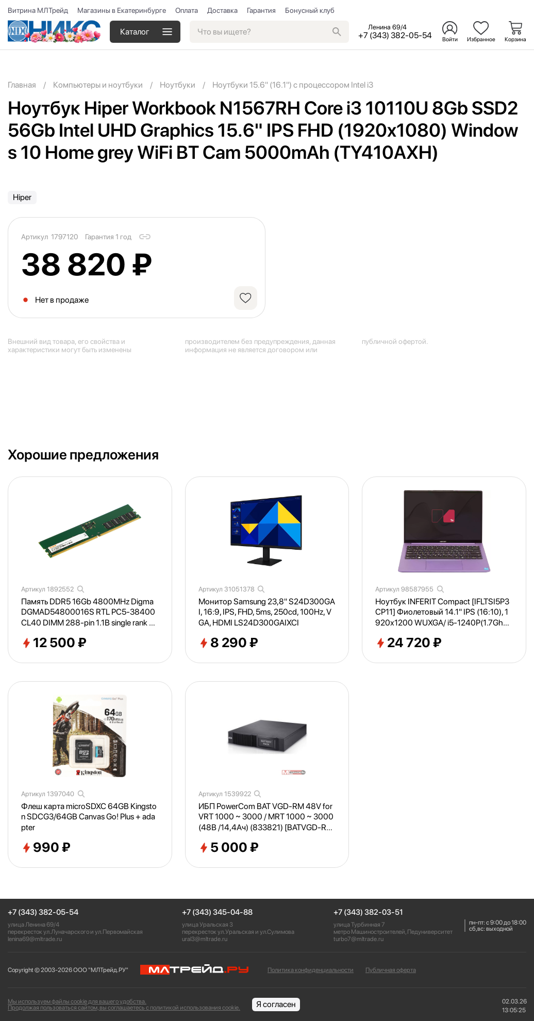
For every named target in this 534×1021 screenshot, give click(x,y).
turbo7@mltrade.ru (358, 939)
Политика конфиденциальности (311, 970)
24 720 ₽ (408, 643)
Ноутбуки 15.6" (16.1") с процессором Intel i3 (292, 85)
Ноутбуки (177, 85)
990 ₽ (46, 847)
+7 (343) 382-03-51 (368, 912)
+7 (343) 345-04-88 (217, 912)
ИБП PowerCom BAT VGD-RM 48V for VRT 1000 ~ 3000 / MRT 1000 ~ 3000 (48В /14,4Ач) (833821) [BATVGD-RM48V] (265, 817)
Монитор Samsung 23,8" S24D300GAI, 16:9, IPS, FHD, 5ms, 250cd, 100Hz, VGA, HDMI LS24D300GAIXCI (266, 612)
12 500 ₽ (54, 643)
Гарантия (261, 10)
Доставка (222, 10)
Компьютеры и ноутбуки (98, 85)
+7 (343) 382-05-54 (43, 912)
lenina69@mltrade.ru (35, 939)
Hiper (22, 197)
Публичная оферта (390, 970)
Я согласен (276, 1004)
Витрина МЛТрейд (38, 10)
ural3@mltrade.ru (204, 939)
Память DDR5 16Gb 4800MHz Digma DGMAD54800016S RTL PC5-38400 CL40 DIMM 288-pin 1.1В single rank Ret (89, 613)
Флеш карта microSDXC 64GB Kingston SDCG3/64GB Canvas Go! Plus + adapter (89, 817)
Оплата (186, 10)
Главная (22, 85)
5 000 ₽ (228, 847)
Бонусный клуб (310, 10)
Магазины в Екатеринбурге (121, 10)
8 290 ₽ (228, 643)
